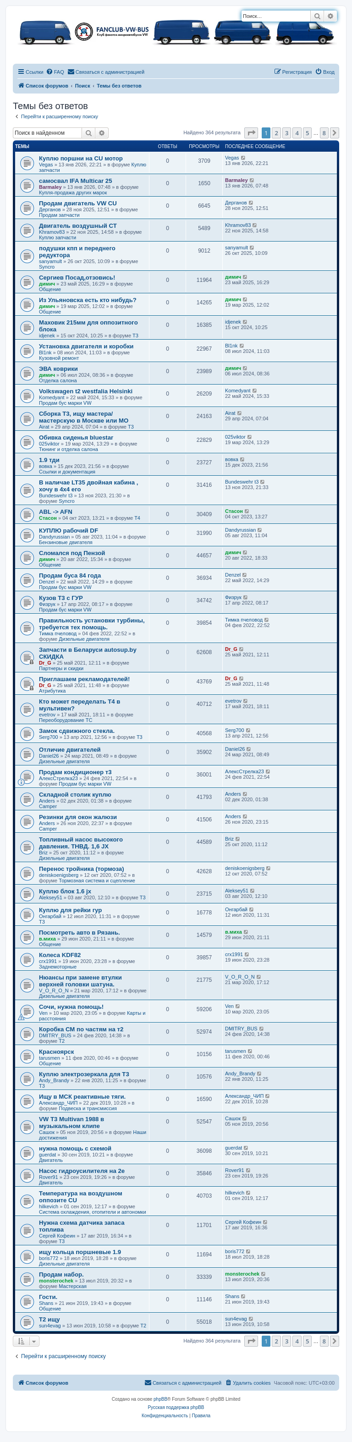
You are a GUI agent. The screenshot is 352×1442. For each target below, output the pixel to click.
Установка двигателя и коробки (86, 346)
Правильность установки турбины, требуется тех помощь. (92, 624)
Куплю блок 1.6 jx (65, 891)
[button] (251, 132)
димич (47, 283)
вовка (45, 466)
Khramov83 (52, 232)
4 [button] (296, 133)
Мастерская (73, 1286)
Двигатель (51, 1160)
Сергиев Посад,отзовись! (77, 277)
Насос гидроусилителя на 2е (82, 1170)
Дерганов (50, 209)
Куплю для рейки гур (70, 910)
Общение (50, 289)
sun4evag (50, 1325)
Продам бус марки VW (65, 403)
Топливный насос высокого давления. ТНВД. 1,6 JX (81, 843)
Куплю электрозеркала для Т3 (84, 1074)
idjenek (47, 335)
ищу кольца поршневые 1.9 (80, 1252)
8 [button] (324, 133)
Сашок (47, 1132)
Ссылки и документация (67, 471)
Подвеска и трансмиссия (88, 1108)
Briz (43, 852)
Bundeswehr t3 (55, 495)
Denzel (47, 581)
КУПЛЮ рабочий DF (68, 530)
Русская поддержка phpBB (176, 1407)
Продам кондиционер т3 (75, 772)
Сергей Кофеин (57, 1235)
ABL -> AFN (55, 511)
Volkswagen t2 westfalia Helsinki (85, 391)
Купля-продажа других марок (73, 192)
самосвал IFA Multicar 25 (75, 180)
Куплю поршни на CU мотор (81, 158)
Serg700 (48, 737)
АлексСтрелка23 (58, 778)
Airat (44, 426)
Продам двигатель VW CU (78, 203)
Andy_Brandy (54, 1080)
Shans (46, 1303)
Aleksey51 (50, 897)
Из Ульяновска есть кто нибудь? (88, 300)
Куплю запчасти (57, 237)
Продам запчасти (59, 215)
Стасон (48, 518)
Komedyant (52, 397)
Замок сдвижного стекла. (77, 730)
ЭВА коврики (58, 368)
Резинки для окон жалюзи (78, 817)
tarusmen (49, 1058)
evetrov (47, 714)
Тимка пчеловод (58, 633)
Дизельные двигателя (84, 639)
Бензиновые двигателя (66, 542)
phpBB (160, 1399)
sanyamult (50, 261)
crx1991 (48, 961)
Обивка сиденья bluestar (76, 437)
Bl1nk (45, 352)
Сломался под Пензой (72, 553)
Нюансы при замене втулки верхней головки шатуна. (80, 981)
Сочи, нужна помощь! (71, 1006)
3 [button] (286, 133)
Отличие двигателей (70, 749)
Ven (43, 1013)
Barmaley (50, 187)
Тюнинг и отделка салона (68, 449)
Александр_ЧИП (58, 1103)
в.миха (47, 938)
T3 (135, 335)
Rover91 (48, 1177)
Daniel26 (49, 756)
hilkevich (48, 1206)
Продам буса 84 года (70, 575)
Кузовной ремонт (59, 358)
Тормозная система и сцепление (97, 880)
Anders (47, 801)
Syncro (47, 267)
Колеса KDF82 (60, 955)
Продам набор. (61, 1274)
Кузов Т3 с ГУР (61, 597)
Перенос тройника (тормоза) (81, 868)
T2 (62, 1041)
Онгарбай (50, 916)
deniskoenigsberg (58, 875)
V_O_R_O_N (54, 990)
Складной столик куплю (75, 794)
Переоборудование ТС (65, 720)
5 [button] (307, 133)
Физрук (47, 604)
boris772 (48, 1258)
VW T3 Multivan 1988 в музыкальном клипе (71, 1122)
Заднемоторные (58, 966)
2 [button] (276, 133)
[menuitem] (55, 71)
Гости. (48, 1296)
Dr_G (45, 663)
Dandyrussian (54, 536)
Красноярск (56, 1051)
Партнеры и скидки (61, 668)
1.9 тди (49, 460)
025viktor (49, 443)
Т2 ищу (49, 1319)
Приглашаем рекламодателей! (84, 679)
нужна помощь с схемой (75, 1148)
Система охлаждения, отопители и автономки (92, 1212)
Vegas (46, 164)
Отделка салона (58, 380)
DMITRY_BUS (55, 1035)
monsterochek (56, 1280)
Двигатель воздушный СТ (78, 225)
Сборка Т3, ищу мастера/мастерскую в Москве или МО (83, 417)
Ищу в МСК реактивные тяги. (82, 1096)
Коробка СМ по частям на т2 (81, 1029)
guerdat (47, 1154)
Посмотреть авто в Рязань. (79, 932)
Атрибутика (52, 690)
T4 (137, 518)
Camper (48, 806)
